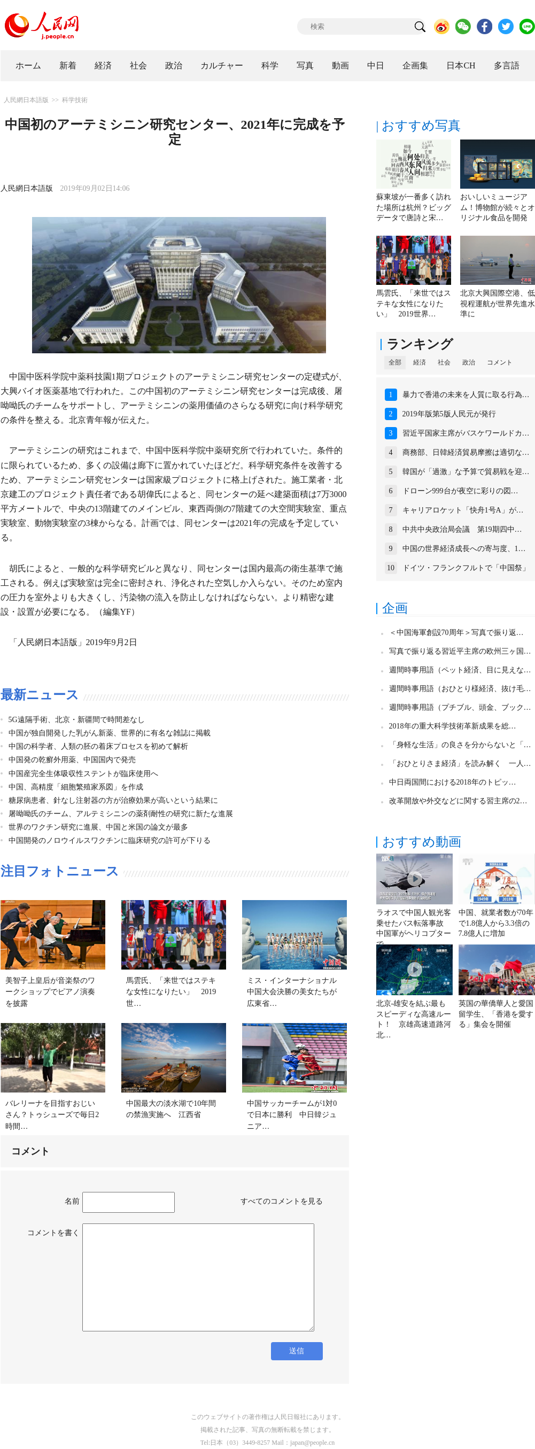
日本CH (460, 65)
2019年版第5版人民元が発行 (449, 414)
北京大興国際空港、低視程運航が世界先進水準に (497, 303)
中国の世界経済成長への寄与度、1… (464, 549)
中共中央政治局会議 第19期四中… (462, 529)
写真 (305, 65)
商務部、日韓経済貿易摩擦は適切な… (466, 452)
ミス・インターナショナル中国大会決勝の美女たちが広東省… (292, 992)
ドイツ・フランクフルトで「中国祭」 (466, 568)
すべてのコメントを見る (282, 1201)
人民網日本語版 (26, 100)
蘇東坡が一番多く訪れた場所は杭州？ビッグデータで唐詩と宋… (413, 207)
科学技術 (75, 100)
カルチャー (221, 65)
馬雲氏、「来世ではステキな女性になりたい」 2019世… (171, 992)
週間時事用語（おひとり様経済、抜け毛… (460, 689)
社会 (138, 65)
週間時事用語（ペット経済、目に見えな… (460, 670)
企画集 (415, 65)
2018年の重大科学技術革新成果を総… (452, 726)
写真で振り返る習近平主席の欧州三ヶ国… (460, 651)
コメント (500, 362)
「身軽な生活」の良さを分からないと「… (460, 745)
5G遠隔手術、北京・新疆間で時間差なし (77, 720)
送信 (296, 1351)
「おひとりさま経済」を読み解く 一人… (460, 764)
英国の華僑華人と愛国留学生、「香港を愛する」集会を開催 (496, 1013)
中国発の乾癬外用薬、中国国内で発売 (72, 760)
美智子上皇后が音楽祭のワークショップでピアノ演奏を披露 (50, 992)
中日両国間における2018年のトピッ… (452, 782)
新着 (67, 65)
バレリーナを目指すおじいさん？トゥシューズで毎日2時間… (52, 1114)
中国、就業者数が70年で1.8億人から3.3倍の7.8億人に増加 (496, 923)
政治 (173, 65)
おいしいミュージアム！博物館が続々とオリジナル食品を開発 (497, 207)
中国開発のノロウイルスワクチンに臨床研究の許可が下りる (110, 840)
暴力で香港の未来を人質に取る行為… (466, 395)
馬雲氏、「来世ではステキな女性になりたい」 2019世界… (413, 303)
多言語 (507, 65)
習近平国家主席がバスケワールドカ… (466, 433)
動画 (340, 65)
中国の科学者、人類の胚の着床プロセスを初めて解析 (98, 746)
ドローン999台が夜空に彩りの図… (460, 491)
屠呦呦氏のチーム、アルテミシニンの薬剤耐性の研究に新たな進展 (121, 814)
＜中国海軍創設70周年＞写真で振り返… (456, 633)
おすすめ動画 (421, 842)
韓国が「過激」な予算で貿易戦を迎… (466, 472)
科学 (269, 65)
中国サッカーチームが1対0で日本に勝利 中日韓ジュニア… (292, 1114)
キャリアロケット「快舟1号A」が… (463, 510)
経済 (103, 65)
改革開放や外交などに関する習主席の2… (458, 801)
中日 (375, 65)
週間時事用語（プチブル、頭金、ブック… (460, 707)
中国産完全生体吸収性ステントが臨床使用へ (83, 774)
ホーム (28, 65)
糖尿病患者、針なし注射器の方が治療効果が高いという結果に (113, 800)
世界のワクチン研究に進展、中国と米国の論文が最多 (98, 827)
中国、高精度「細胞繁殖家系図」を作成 (76, 787)
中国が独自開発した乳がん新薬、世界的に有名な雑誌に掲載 (110, 733)
